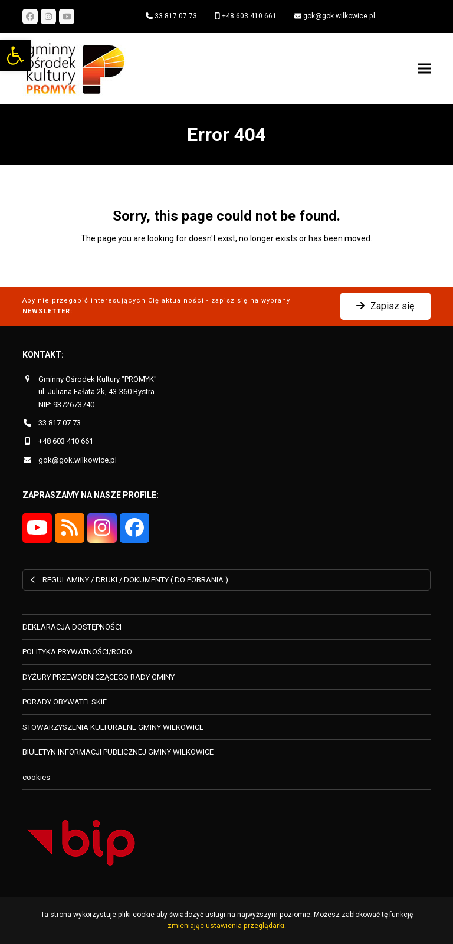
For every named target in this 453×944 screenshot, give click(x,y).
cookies (36, 777)
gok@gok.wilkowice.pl (339, 16)
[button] (15, 55)
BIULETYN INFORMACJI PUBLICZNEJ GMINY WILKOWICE (118, 752)
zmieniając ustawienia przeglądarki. (227, 926)
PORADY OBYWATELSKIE (64, 701)
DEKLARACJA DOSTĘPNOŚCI (72, 626)
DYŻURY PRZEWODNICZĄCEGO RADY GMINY (98, 677)
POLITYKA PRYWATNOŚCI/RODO (77, 651)
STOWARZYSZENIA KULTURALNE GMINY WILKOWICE (112, 727)
